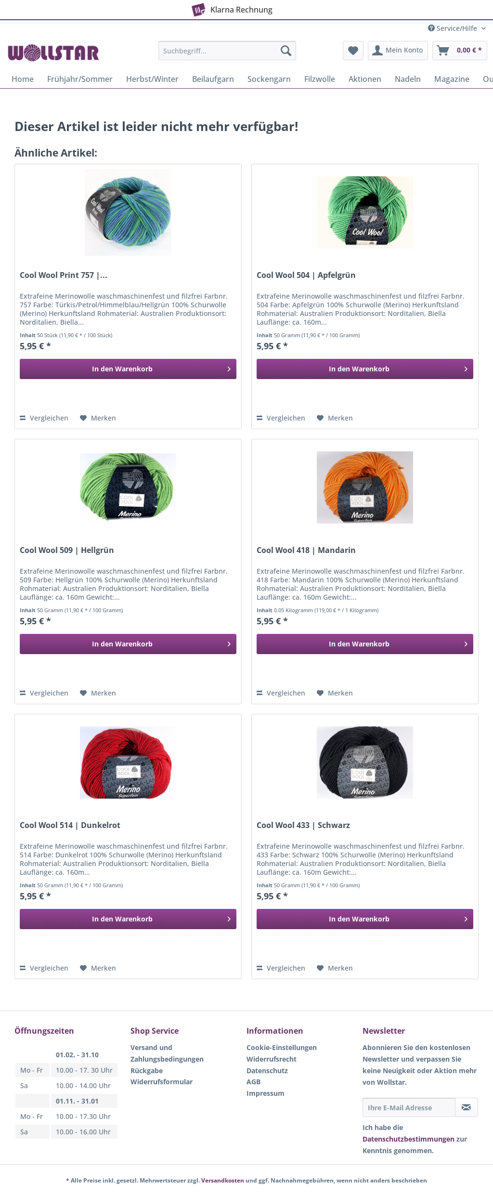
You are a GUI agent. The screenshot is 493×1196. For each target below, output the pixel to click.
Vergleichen (44, 417)
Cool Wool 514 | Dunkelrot (70, 825)
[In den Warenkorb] (128, 369)
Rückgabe (146, 1070)
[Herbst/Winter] (152, 79)
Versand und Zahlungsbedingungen (167, 1053)
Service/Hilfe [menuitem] (453, 28)
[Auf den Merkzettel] (98, 418)
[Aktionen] (365, 79)
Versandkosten (222, 1180)
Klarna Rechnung (231, 7)
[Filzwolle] (320, 79)
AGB (253, 1081)
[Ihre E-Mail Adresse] (409, 1107)
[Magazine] (452, 79)
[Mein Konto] (398, 50)
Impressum (265, 1093)
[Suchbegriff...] (227, 50)
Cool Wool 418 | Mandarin (306, 550)
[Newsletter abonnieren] (466, 1107)
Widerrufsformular (161, 1081)
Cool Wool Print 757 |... (63, 275)
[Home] (22, 79)
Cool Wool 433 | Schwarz (303, 825)
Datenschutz (267, 1070)
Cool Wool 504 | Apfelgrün (306, 275)
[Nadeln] (408, 79)
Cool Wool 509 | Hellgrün (67, 550)
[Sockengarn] (269, 79)
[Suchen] (286, 50)
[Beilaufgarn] (213, 79)
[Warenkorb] (459, 50)
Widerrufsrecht (271, 1059)
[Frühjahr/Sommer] (79, 79)
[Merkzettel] (353, 50)
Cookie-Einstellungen (281, 1047)
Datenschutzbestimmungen (408, 1138)
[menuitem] (227, 55)
